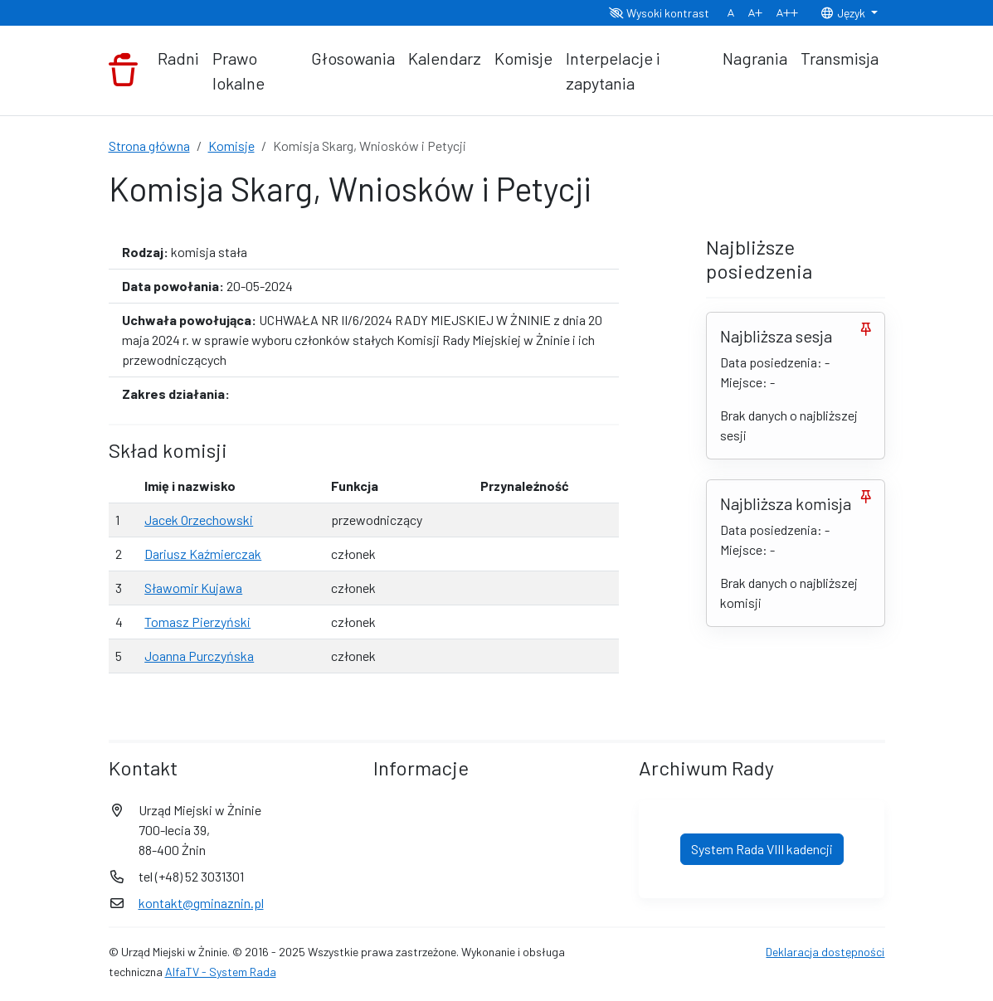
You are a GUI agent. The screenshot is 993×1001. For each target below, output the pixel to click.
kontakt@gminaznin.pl (201, 903)
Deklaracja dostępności (825, 952)
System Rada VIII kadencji (762, 849)
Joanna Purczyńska (199, 655)
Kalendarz (444, 58)
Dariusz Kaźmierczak (202, 553)
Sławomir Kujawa (193, 587)
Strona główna (149, 145)
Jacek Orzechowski (198, 519)
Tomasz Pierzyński (197, 621)
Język (844, 13)
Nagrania (755, 58)
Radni (178, 58)
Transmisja (840, 58)
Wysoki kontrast (659, 13)
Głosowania (353, 58)
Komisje (523, 58)
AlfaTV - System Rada (220, 972)
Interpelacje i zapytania (613, 70)
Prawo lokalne (238, 70)
